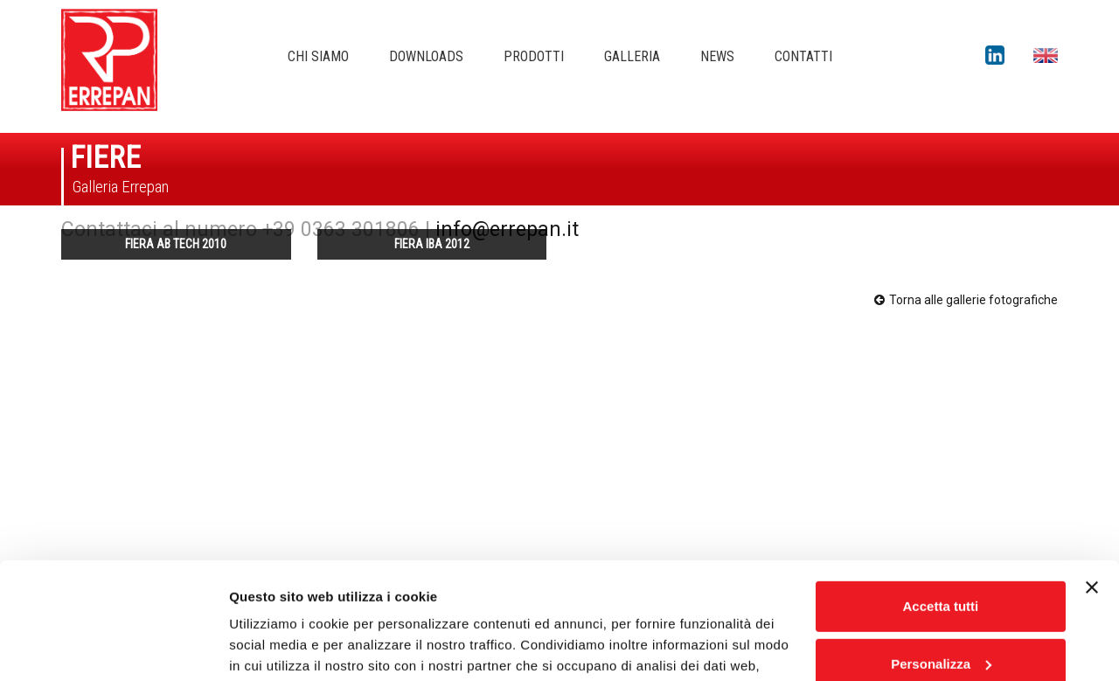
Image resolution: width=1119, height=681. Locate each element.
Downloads (426, 56)
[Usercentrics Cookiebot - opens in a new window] (113, 647)
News (717, 56)
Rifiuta (941, 611)
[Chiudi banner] (1092, 478)
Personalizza (941, 553)
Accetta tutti (941, 497)
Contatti (803, 56)
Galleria (632, 56)
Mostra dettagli (276, 646)
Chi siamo (318, 56)
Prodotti (534, 56)
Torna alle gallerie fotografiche (966, 300)
